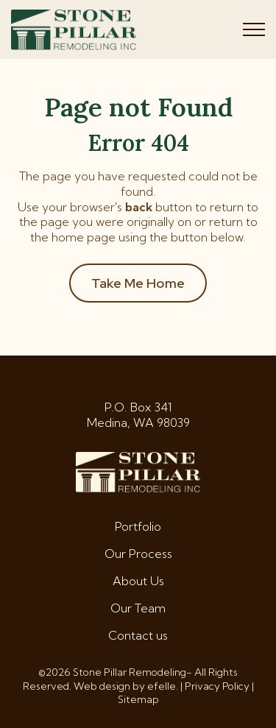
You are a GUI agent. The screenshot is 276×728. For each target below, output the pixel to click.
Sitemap (138, 699)
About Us (138, 580)
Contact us (138, 635)
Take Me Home (138, 283)
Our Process (138, 553)
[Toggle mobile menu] (254, 29)
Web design (102, 686)
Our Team (138, 608)
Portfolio (138, 526)
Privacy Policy (217, 686)
